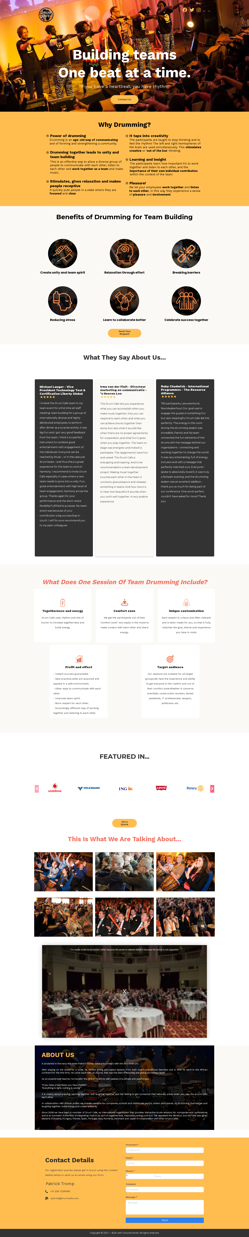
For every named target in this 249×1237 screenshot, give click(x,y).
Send (165, 1220)
